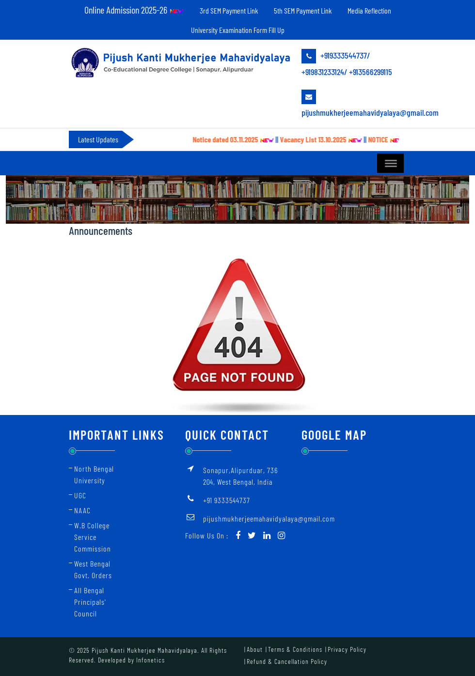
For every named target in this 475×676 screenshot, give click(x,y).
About (255, 649)
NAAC (82, 510)
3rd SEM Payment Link (229, 10)
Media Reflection (369, 10)
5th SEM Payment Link (303, 10)
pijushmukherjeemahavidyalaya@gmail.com (353, 104)
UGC (80, 495)
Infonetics (150, 660)
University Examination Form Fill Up (238, 29)
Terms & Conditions (295, 649)
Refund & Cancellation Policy (287, 661)
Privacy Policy (347, 649)
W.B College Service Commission (92, 537)
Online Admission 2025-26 (134, 9)
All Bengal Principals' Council (90, 601)
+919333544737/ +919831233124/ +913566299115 (346, 63)
